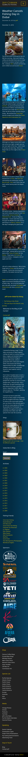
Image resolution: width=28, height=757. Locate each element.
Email (5, 452)
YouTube (4, 714)
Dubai (21, 66)
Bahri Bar (20, 178)
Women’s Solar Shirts (8, 662)
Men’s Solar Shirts (7, 660)
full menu (17, 255)
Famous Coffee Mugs (8, 654)
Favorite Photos (6, 720)
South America (6, 688)
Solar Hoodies (6, 664)
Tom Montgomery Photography (12, 541)
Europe (4, 692)
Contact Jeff (6, 315)
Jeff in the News (6, 716)
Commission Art (7, 668)
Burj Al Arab (5, 182)
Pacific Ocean (6, 682)
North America (6, 686)
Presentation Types (8, 731)
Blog (3, 747)
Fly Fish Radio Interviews (9, 718)
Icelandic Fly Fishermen (10, 527)
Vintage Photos (6, 708)
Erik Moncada (7, 524)
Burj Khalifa (20, 109)
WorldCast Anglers (8, 542)
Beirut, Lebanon (16, 222)
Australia (4, 694)
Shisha (4, 255)
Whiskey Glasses (7, 658)
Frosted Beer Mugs (8, 656)
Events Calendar (7, 729)
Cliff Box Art (5, 666)
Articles (4, 710)
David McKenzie (7, 522)
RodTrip (5, 537)
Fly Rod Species (6, 678)
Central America (7, 690)
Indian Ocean (6, 684)
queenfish (17, 287)
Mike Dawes (6, 533)
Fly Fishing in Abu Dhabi (11, 301)
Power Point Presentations (10, 733)
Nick (12, 64)
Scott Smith (6, 539)
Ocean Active (5, 287)
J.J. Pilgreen (6, 529)
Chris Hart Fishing (8, 520)
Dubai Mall (19, 113)
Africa (4, 698)
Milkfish (21, 754)
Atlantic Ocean (6, 680)
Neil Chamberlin (8, 535)
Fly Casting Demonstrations (10, 735)
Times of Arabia (14, 215)
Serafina (4, 106)
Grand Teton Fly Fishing (10, 525)
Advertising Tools (7, 737)
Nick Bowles (19, 285)
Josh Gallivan (7, 531)
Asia (3, 696)
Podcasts (5, 712)
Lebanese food (6, 217)
